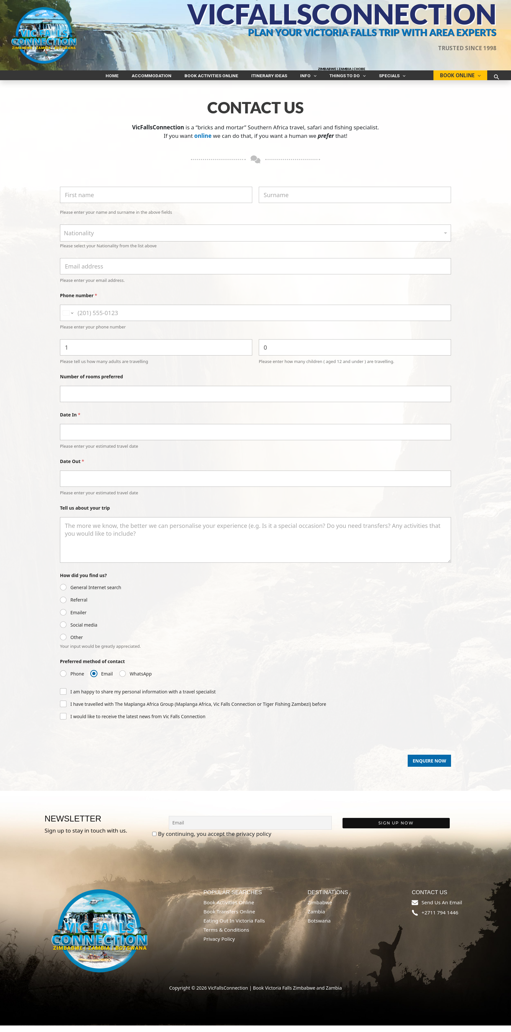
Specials (372, 78)
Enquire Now (429, 767)
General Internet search (95, 594)
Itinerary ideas (269, 78)
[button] (307, 78)
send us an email (441, 909)
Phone (77, 680)
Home (131, 78)
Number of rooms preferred (91, 383)
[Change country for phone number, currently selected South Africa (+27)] (67, 319)
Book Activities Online (218, 78)
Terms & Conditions (226, 936)
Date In (70, 421)
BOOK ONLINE (457, 78)
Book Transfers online (229, 918)
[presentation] (109, 758)
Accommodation (164, 78)
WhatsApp (141, 680)
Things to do (334, 78)
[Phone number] (255, 319)
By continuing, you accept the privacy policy (211, 840)
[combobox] (255, 239)
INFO (302, 78)
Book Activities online (228, 909)
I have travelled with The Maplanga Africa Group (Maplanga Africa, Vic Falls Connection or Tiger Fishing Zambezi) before (198, 711)
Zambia (316, 918)
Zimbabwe (320, 909)
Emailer (78, 619)
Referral (78, 606)
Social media (83, 631)
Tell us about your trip (85, 514)
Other (76, 644)
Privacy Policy (219, 945)
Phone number (78, 302)
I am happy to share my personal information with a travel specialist (143, 698)
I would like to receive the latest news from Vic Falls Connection (137, 723)
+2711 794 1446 (439, 919)
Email (107, 680)
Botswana (319, 927)
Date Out (72, 468)
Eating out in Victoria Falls (234, 927)
